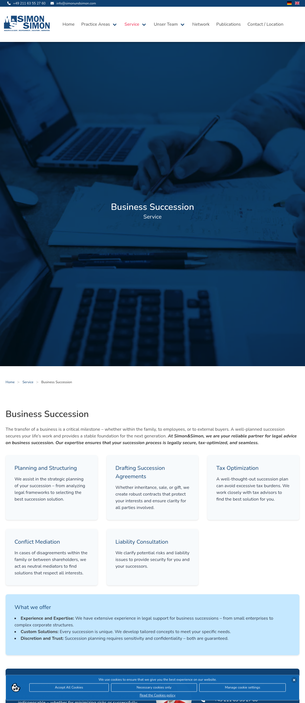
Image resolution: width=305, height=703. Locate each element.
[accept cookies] (294, 681)
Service (131, 24)
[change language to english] (297, 3)
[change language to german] (289, 3)
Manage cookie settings (242, 688)
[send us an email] (72, 3)
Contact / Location (266, 24)
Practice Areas (95, 24)
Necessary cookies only (154, 688)
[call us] (25, 3)
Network (201, 24)
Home (69, 24)
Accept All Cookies (69, 688)
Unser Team (166, 24)
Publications (228, 24)
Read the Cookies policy (157, 696)
